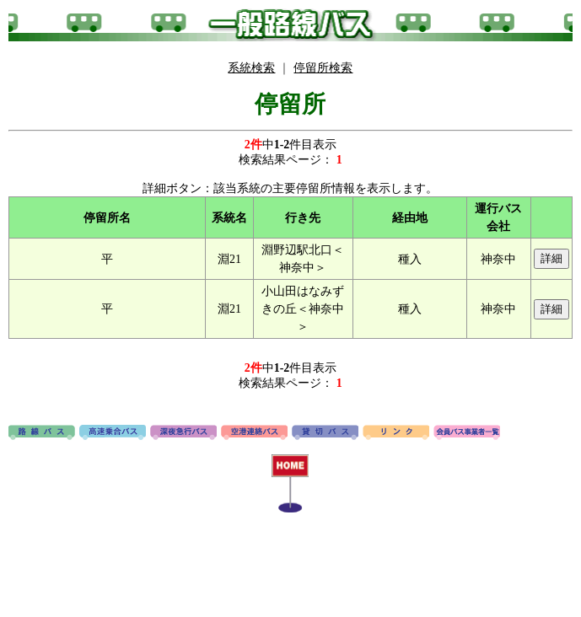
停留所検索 (322, 68)
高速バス (112, 433)
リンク (396, 433)
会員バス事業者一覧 (466, 433)
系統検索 (251, 68)
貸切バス (325, 433)
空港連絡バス (254, 433)
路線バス (41, 433)
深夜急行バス (183, 433)
